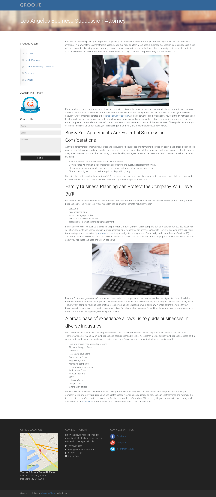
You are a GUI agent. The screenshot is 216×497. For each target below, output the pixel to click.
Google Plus (119, 442)
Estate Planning (32, 60)
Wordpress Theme (48, 493)
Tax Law (29, 53)
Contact (29, 80)
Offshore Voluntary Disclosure (39, 66)
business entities (105, 233)
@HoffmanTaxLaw (122, 449)
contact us (86, 401)
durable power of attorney (116, 116)
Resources (30, 73)
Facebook (118, 436)
